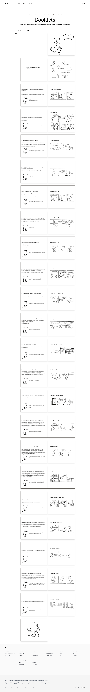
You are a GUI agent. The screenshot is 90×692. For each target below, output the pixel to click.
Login (83, 3)
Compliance (21, 655)
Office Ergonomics (36, 662)
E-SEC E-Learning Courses (10, 653)
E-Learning (59, 14)
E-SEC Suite (7, 655)
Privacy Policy (19, 687)
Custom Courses (49, 655)
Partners (75, 655)
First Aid (34, 660)
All (34, 653)
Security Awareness (49, 653)
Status (61, 655)
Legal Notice (27, 687)
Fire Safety (35, 664)
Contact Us (75, 657)
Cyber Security (21, 653)
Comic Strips (51, 14)
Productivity (21, 662)
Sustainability (21, 664)
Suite (24, 3)
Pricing (30, 3)
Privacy (20, 657)
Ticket (61, 653)
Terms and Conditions (9, 687)
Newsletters (37, 14)
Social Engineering (36, 666)
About (74, 653)
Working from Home (36, 657)
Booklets (30, 14)
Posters (44, 14)
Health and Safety (22, 660)
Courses (18, 3)
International (42, 687)
